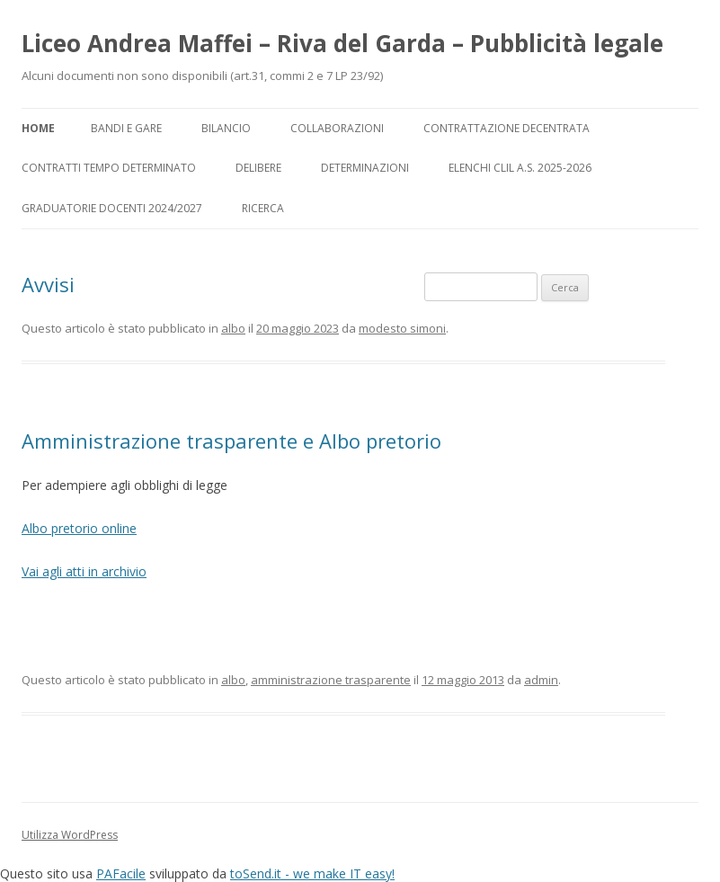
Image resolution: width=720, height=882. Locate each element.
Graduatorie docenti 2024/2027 (112, 208)
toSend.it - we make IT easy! (312, 873)
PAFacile (121, 873)
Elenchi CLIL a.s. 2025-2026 (520, 167)
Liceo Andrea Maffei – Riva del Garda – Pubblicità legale (342, 43)
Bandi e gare (126, 128)
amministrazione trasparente (331, 680)
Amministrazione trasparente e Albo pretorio (231, 440)
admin (541, 680)
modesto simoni (402, 328)
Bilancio (226, 128)
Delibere (258, 167)
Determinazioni (365, 167)
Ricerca (263, 208)
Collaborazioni (337, 128)
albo (233, 328)
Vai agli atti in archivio (84, 571)
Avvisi (48, 284)
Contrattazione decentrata (506, 128)
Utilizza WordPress (70, 834)
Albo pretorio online (79, 528)
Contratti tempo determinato (109, 167)
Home (38, 128)
